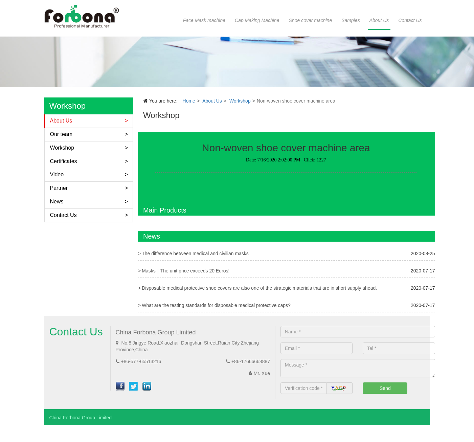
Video (57, 174)
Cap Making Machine (257, 20)
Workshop (62, 148)
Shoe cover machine (310, 20)
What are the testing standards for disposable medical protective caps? (216, 305)
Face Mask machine (204, 20)
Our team (61, 134)
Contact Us (410, 20)
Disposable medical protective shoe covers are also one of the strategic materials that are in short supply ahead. (259, 288)
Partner (59, 188)
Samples (350, 20)
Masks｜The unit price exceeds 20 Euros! (185, 270)
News (57, 201)
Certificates (63, 161)
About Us (379, 20)
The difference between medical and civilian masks (195, 253)
